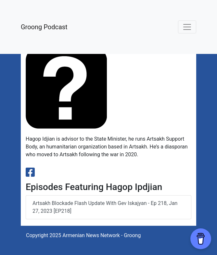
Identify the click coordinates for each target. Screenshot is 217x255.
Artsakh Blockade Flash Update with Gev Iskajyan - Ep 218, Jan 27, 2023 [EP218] (104, 207)
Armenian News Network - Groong (101, 235)
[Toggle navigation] (187, 26)
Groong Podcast (44, 27)
